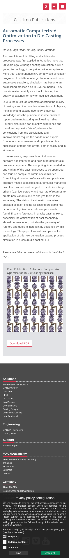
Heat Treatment (10, 416)
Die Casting (8, 398)
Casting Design (10, 409)
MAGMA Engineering (13, 430)
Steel (5, 395)
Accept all (50, 555)
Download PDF (19, 343)
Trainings (7, 463)
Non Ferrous (9, 402)
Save (18, 555)
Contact (6, 473)
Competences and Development (18, 491)
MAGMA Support (11, 445)
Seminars (7, 470)
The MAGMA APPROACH (15, 384)
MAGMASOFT (10, 388)
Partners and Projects (13, 494)
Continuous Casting (12, 412)
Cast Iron (7, 391)
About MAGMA (10, 487)
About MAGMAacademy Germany (19, 459)
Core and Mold (10, 405)
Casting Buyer (10, 433)
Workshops (8, 466)
